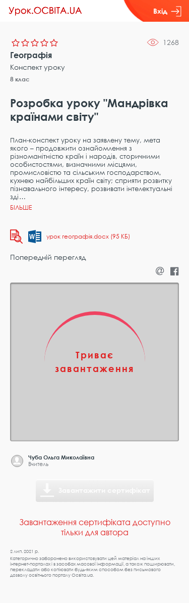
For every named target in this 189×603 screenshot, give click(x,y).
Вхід (167, 11)
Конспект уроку (37, 67)
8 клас (20, 79)
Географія (31, 55)
